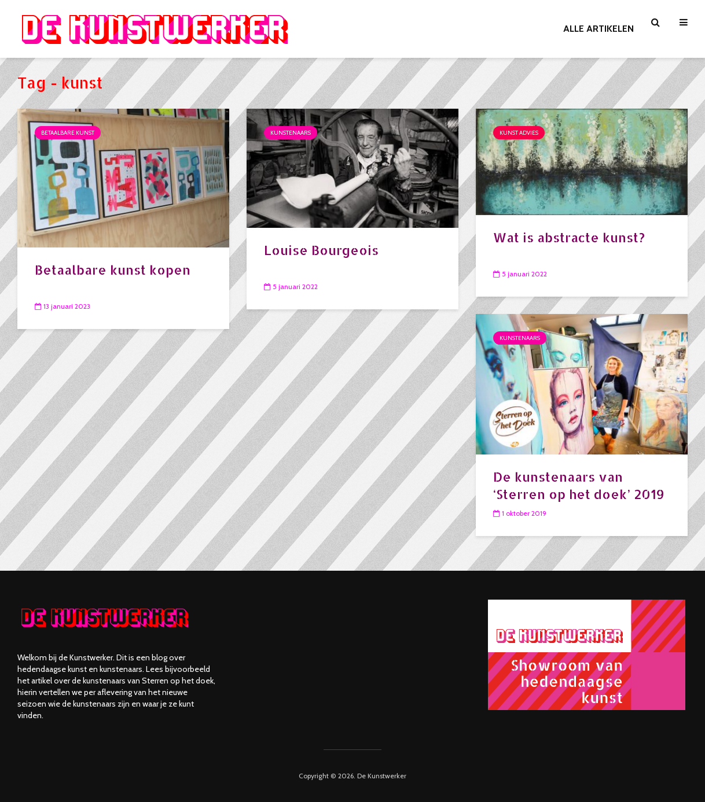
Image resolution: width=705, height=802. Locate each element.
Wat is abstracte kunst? (569, 237)
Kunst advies (519, 132)
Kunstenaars (290, 132)
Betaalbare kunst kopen (112, 269)
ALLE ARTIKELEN (598, 28)
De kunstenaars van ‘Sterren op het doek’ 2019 (578, 485)
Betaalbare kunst (67, 132)
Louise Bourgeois (321, 250)
